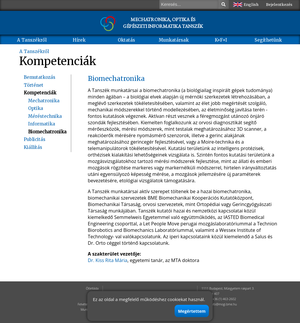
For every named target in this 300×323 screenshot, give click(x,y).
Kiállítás (33, 147)
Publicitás (34, 139)
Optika (35, 108)
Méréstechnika (45, 116)
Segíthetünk (268, 40)
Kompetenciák (40, 93)
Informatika (41, 124)
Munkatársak (174, 40)
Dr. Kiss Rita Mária (107, 260)
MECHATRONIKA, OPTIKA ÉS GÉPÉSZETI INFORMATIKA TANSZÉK (163, 22)
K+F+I (221, 40)
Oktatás (126, 40)
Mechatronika (43, 100)
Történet (33, 85)
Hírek (79, 40)
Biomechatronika (47, 132)
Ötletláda (92, 288)
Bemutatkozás (39, 77)
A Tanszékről (32, 40)
